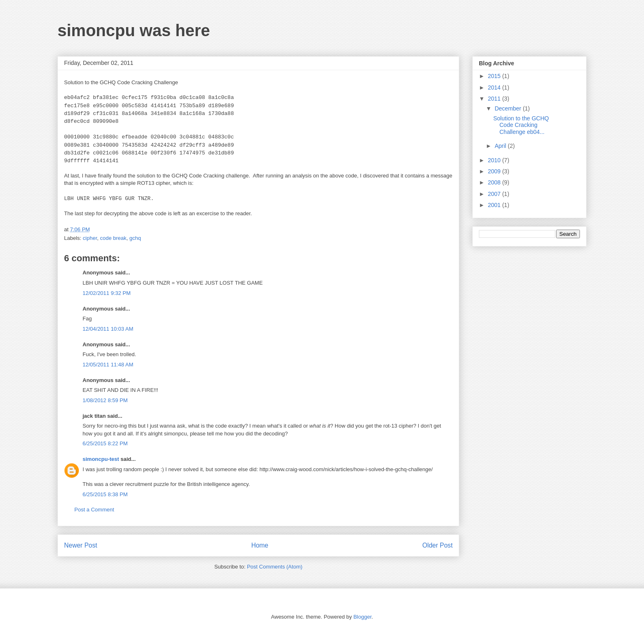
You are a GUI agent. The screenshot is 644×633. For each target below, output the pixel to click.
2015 (495, 76)
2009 (495, 171)
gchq (135, 238)
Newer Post (80, 545)
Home (260, 545)
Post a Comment (94, 509)
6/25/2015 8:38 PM (105, 494)
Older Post (437, 545)
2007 (495, 194)
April (501, 146)
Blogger (362, 617)
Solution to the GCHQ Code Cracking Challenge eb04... (521, 125)
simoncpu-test (101, 459)
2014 (495, 87)
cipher (90, 238)
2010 (495, 160)
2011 (495, 98)
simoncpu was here (134, 30)
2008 (495, 182)
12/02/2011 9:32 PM (107, 293)
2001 (495, 205)
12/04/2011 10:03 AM (108, 329)
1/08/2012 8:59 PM (105, 400)
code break (113, 238)
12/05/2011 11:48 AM (108, 364)
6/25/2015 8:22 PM (105, 443)
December (508, 108)
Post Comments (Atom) (274, 567)
